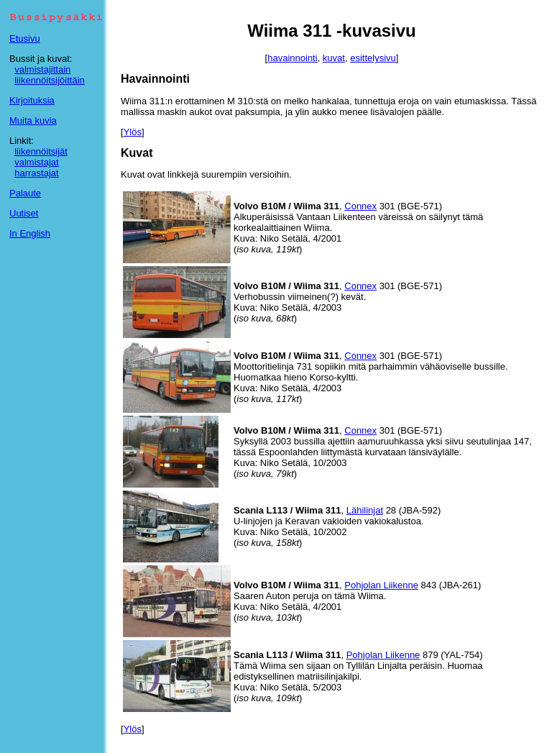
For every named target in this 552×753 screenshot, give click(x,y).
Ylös (133, 132)
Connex (360, 206)
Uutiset (23, 213)
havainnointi (292, 58)
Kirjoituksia (32, 100)
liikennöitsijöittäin (49, 80)
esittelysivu (373, 58)
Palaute (25, 193)
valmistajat (36, 162)
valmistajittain (42, 69)
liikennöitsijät (41, 151)
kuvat (334, 58)
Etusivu (24, 38)
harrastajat (36, 173)
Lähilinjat (364, 510)
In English (29, 233)
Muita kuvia (33, 120)
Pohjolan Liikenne (381, 585)
